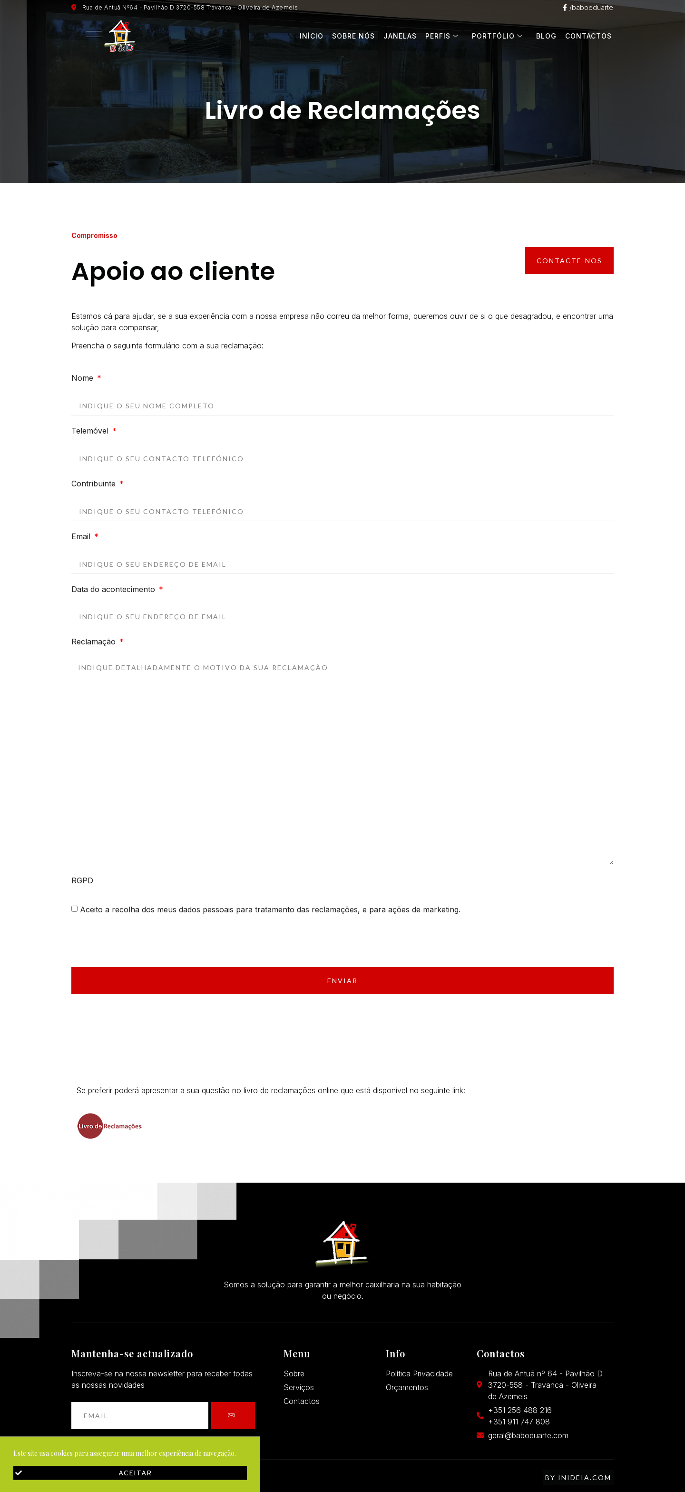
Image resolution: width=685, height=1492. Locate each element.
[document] (342, 746)
